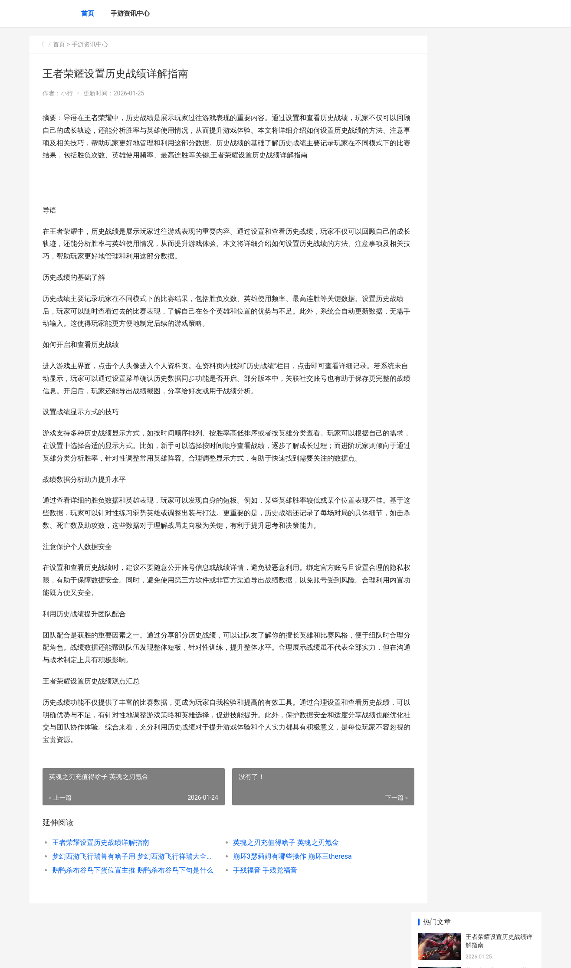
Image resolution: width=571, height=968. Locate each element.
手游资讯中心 (130, 13)
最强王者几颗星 (487, 525)
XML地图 (190, 954)
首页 (87, 13)
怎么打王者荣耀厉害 (493, 428)
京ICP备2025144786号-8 (150, 954)
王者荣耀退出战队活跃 (496, 626)
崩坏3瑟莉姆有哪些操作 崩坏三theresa (279, 869)
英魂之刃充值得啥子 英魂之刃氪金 (273, 855)
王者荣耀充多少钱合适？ (499, 326)
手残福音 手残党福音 (252, 883)
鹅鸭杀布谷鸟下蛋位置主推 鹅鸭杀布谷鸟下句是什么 (127, 883)
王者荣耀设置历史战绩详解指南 (100, 855)
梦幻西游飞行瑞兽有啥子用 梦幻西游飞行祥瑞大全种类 (127, 869)
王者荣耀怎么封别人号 (496, 360)
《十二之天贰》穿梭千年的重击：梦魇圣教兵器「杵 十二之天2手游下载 (499, 500)
